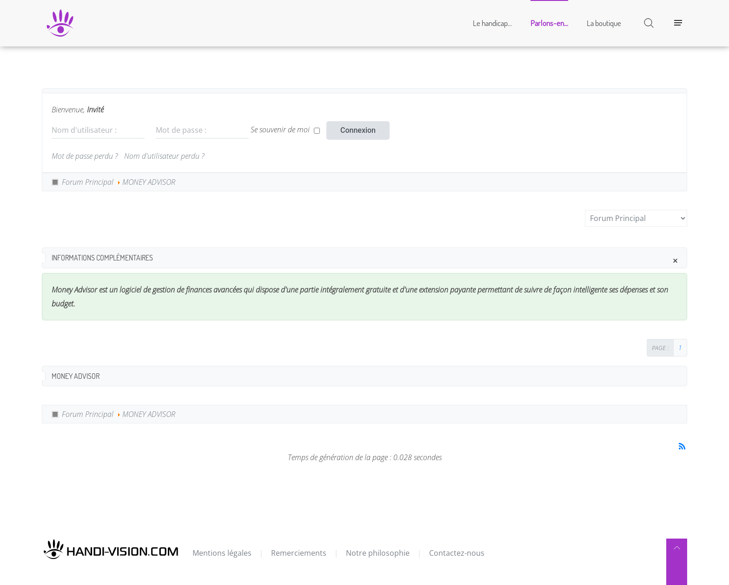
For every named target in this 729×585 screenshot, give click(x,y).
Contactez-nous (456, 553)
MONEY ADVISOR (148, 182)
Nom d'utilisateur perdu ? (164, 156)
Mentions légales (222, 553)
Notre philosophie (378, 553)
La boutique (604, 23)
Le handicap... (492, 23)
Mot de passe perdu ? (85, 156)
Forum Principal (87, 182)
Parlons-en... (549, 23)
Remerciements (298, 553)
